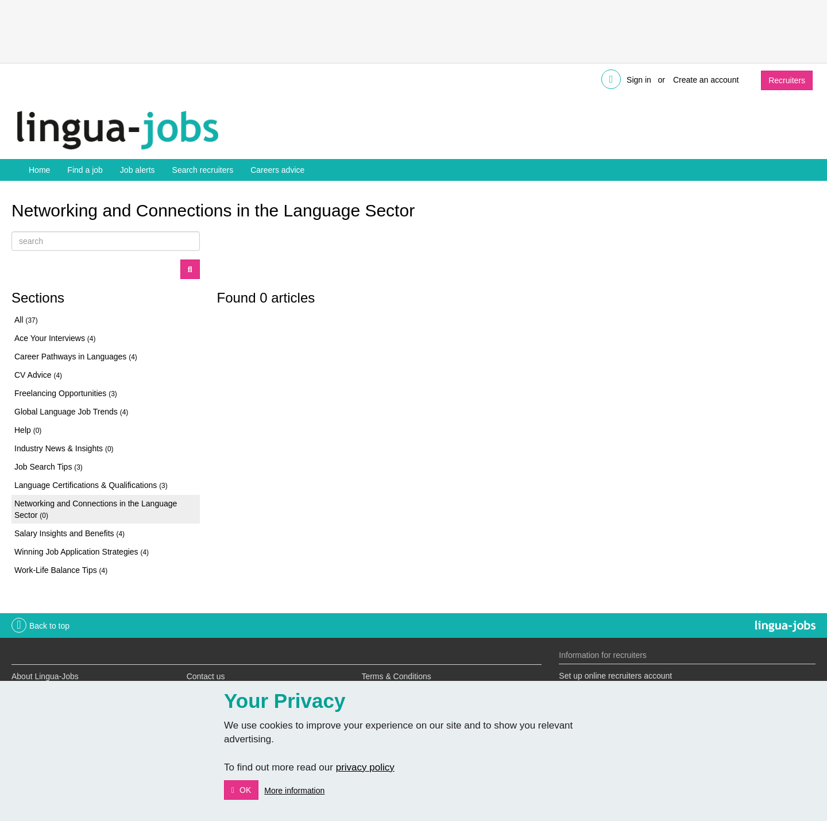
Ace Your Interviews (54, 338)
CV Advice (38, 374)
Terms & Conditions (396, 676)
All (26, 319)
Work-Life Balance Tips (60, 570)
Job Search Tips (48, 466)
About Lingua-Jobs (45, 676)
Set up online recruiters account (615, 675)
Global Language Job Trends (71, 411)
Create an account (706, 79)
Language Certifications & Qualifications (91, 485)
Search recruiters (203, 170)
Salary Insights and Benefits (69, 533)
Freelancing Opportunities (65, 393)
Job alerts (137, 170)
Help (27, 430)
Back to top (49, 625)
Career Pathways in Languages (75, 356)
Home (39, 170)
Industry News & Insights (64, 448)
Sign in (639, 79)
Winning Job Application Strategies (81, 551)
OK (244, 790)
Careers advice (277, 170)
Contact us (206, 676)
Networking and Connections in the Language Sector (95, 509)
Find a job (84, 170)
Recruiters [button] (786, 80)
